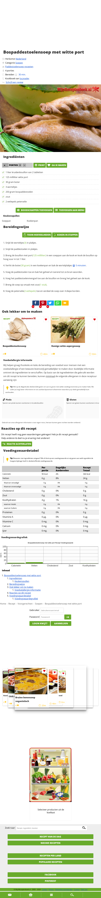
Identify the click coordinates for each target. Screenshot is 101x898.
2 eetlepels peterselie (16, 201)
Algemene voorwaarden (64, 889)
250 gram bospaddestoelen (19, 191)
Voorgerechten (25, 603)
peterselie (25, 291)
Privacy (51, 889)
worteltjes (20, 242)
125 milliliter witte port (17, 177)
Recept (11, 603)
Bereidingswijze (17, 584)
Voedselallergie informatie (28, 590)
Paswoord (34, 616)
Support (77, 889)
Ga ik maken (56, 165)
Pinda (7, 399)
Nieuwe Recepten (50, 843)
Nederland (21, 58)
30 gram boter (13, 182)
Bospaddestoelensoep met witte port (22, 575)
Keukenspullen (22, 581)
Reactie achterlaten (16, 443)
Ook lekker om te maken (21, 587)
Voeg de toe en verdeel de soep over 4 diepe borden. (43, 291)
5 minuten (79, 265)
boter (22, 265)
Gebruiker (34, 610)
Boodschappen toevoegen (34, 210)
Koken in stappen (65, 234)
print (39, 165)
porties (10, 70)
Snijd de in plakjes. (21, 242)
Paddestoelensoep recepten (19, 66)
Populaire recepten (50, 862)
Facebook (50, 874)
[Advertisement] (50, 27)
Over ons (84, 889)
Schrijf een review (14, 82)
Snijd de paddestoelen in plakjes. (22, 249)
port (37, 255)
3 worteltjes (11, 186)
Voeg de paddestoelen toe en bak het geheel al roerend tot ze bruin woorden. (44, 272)
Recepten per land (50, 855)
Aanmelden (61, 623)
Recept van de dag (50, 836)
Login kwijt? (39, 623)
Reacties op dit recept (20, 592)
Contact (44, 889)
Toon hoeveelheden (37, 234)
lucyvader (24, 78)
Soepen (19, 62)
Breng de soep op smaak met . (26, 284)
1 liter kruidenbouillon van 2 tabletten (24, 172)
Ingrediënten (15, 578)
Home (3, 603)
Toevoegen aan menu (69, 210)
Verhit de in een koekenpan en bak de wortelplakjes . (46, 265)
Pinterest (50, 881)
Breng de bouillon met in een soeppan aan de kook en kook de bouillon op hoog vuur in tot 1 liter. (50, 257)
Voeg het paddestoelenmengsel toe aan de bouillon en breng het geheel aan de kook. (48, 278)
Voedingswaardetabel (20, 595)
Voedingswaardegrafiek (26, 598)
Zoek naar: (10, 827)
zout (8, 196)
